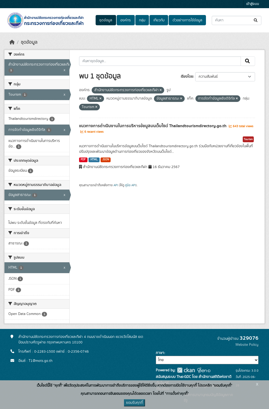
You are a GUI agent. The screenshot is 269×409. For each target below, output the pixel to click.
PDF (83, 159)
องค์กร (125, 20)
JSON (105, 159)
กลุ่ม (142, 20)
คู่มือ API (130, 185)
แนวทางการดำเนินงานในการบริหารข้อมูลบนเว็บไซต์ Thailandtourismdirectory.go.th (153, 125)
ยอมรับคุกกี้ (134, 402)
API (115, 185)
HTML (94, 159)
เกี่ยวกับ (158, 20)
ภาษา (160, 353)
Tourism (248, 139)
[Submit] (256, 20)
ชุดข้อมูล (105, 20)
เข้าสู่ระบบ (252, 4)
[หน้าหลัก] (12, 42)
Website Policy (246, 344)
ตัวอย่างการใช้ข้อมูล (187, 20)
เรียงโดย (187, 76)
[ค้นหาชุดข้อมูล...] (236, 20)
